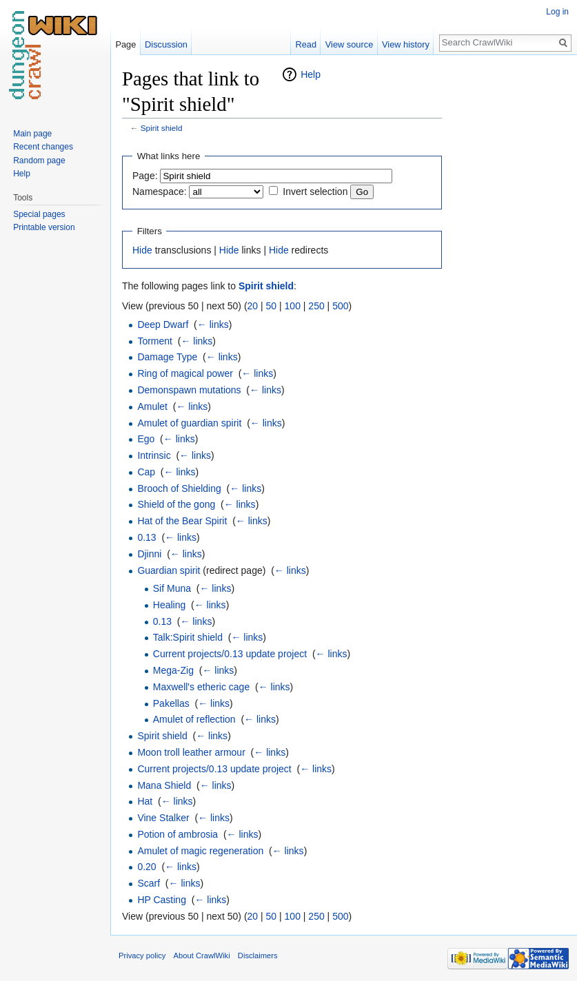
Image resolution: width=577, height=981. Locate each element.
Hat (144, 801)
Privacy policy (142, 955)
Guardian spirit (168, 570)
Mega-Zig (173, 670)
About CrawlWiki (202, 955)
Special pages (39, 214)
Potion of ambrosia (177, 834)
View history (405, 44)
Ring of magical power (185, 373)
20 (253, 305)
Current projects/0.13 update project (230, 653)
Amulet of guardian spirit (189, 422)
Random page (39, 160)
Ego (145, 438)
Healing (169, 604)
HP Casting (161, 899)
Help (311, 74)
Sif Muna (172, 588)
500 (340, 305)
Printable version (43, 227)
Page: (145, 175)
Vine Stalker (163, 817)
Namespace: (159, 191)
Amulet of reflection (194, 719)
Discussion (166, 44)
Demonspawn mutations (189, 389)
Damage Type (167, 356)
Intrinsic (153, 455)
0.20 (146, 866)
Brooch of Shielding (179, 488)
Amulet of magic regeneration (200, 850)
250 (316, 305)
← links (213, 324)
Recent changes (43, 147)
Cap (146, 471)
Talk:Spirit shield (188, 637)
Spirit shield (162, 127)
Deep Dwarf (162, 324)
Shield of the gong (176, 504)
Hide (142, 250)
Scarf (148, 883)
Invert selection (315, 191)
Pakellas (171, 703)
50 (271, 305)
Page (125, 44)
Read (305, 44)
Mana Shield (164, 785)
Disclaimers (258, 955)
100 (293, 305)
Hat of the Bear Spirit (182, 520)
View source (349, 44)
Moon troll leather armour (191, 752)
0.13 (146, 537)
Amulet (152, 406)
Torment (154, 341)
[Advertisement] (511, 272)
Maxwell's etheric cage (201, 686)
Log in (557, 12)
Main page (32, 133)
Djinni (149, 553)
